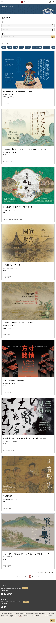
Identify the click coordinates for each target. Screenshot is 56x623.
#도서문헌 (47, 47)
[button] (50, 2)
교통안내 (25, 588)
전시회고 (10, 6)
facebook (2, 594)
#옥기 (21, 47)
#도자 (15, 47)
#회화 (9, 47)
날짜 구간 (4, 22)
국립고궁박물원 (26, 2)
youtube (8, 594)
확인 (52, 620)
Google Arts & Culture (10, 594)
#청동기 (27, 47)
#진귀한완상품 (37, 47)
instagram (5, 594)
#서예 (3, 47)
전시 (5, 6)
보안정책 (20, 616)
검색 (53, 37)
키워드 (3, 34)
